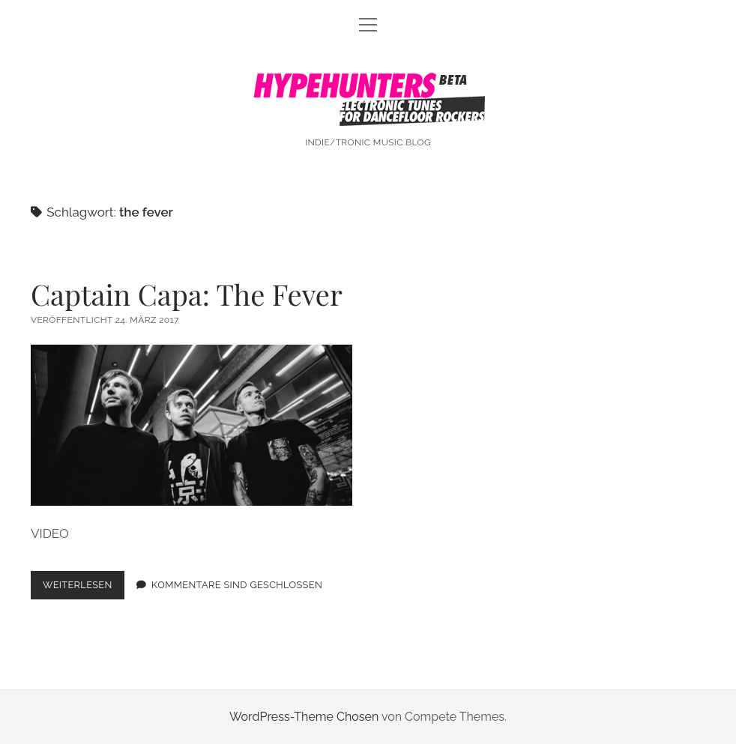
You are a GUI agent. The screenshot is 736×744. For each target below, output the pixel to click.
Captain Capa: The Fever (187, 294)
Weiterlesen (83, 588)
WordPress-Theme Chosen (303, 717)
